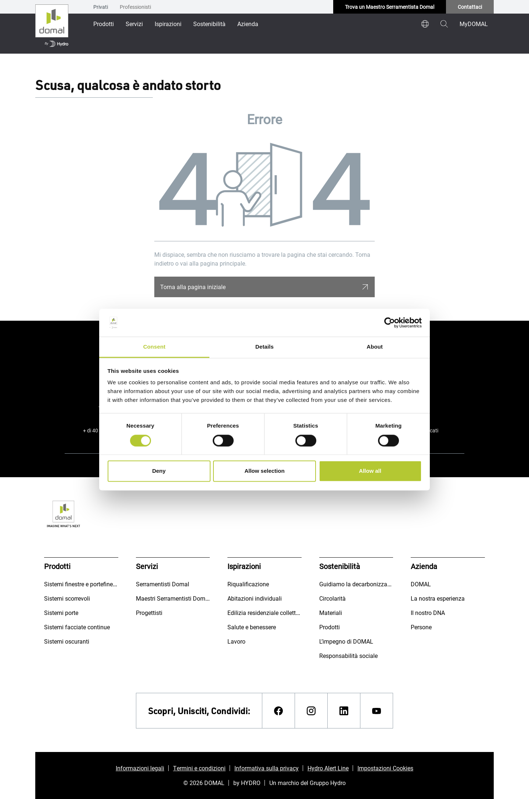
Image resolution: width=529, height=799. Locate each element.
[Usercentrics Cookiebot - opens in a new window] (389, 322)
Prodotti (103, 24)
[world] (425, 24)
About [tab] (375, 347)
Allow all (370, 471)
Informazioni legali (140, 768)
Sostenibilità (209, 24)
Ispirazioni (168, 24)
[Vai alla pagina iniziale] (51, 27)
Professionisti (135, 6)
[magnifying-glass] (444, 24)
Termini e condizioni (199, 768)
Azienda (247, 24)
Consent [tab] (154, 347)
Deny (159, 471)
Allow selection (264, 471)
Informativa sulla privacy (266, 768)
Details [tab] (264, 347)
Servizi (134, 24)
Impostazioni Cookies (385, 768)
